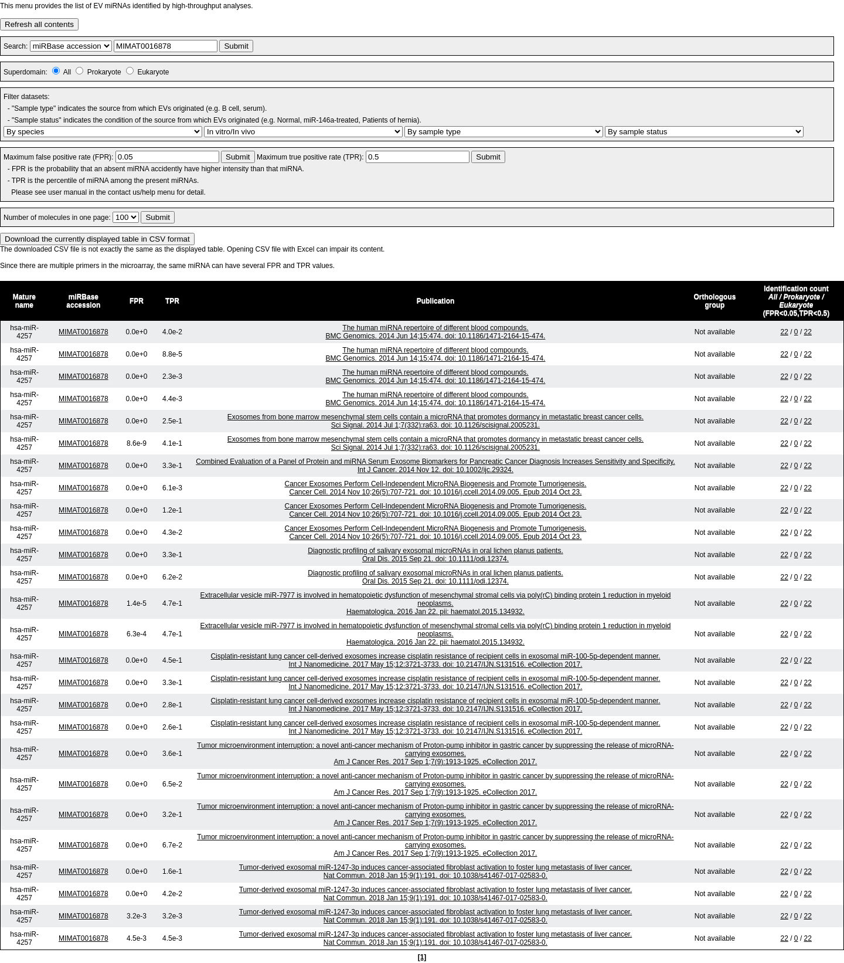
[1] (422, 957)
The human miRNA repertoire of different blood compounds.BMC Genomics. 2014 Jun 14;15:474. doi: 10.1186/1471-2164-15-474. (436, 332)
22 (784, 332)
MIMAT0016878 (83, 332)
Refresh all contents (39, 24)
